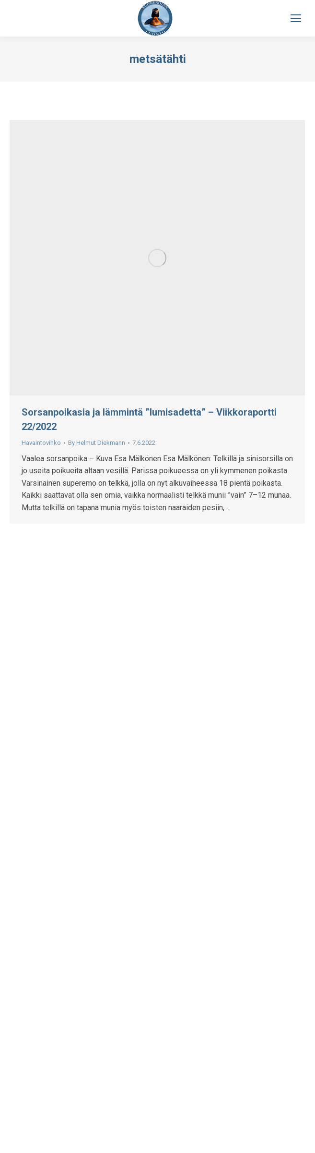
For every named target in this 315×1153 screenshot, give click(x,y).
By (96, 442)
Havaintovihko (41, 442)
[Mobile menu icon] (295, 18)
